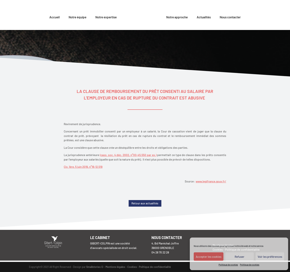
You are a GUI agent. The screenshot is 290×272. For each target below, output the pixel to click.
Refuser (239, 256)
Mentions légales (115, 266)
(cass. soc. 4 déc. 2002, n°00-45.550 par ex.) (128, 155)
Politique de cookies (228, 264)
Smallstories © (94, 266)
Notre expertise (106, 17)
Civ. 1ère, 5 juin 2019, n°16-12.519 (83, 166)
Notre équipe (77, 17)
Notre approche (177, 17)
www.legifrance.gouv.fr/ (211, 181)
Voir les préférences (270, 256)
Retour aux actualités (144, 203)
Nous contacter (230, 17)
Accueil (54, 17)
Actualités (204, 17)
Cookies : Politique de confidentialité (149, 266)
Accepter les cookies (208, 256)
